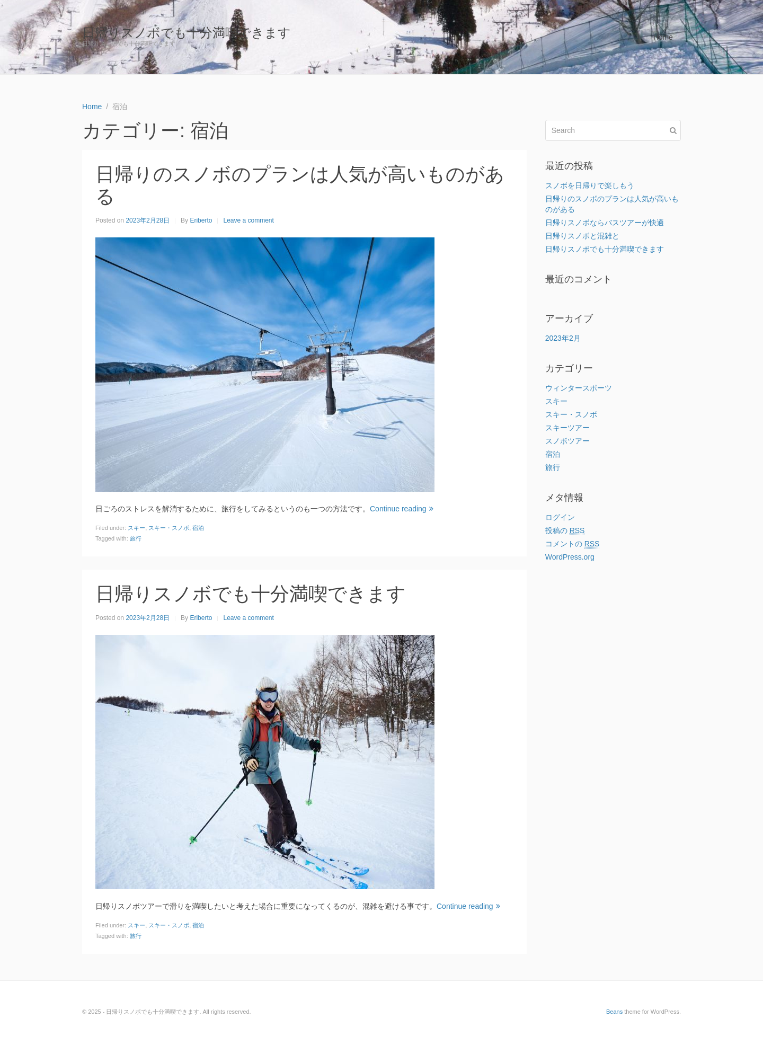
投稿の (565, 530)
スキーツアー (567, 427)
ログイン (560, 517)
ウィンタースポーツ (578, 388)
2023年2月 (563, 338)
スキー (136, 528)
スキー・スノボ (168, 528)
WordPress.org (570, 557)
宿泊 (198, 528)
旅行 (135, 538)
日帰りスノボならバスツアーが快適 (604, 222)
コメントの (572, 543)
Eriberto (201, 220)
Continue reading (401, 508)
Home (663, 37)
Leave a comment (248, 220)
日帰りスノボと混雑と (582, 236)
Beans (614, 1011)
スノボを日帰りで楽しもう (589, 185)
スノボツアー (567, 441)
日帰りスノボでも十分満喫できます (186, 32)
